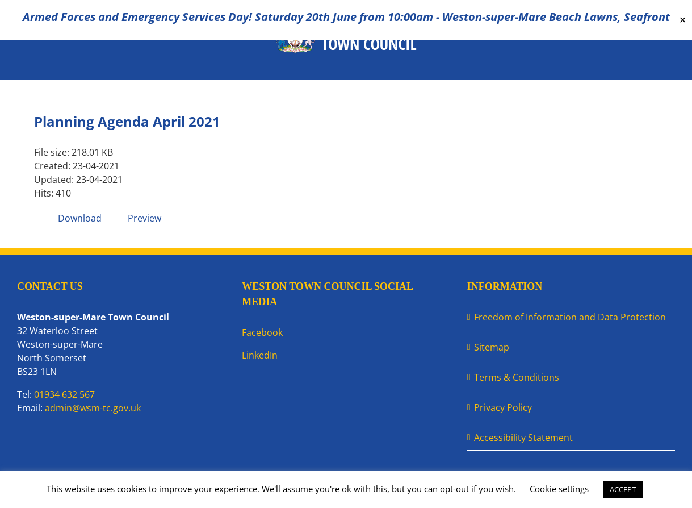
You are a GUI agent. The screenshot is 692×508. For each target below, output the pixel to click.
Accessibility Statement (523, 437)
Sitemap (491, 347)
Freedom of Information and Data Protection (570, 317)
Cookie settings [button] (559, 488)
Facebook (262, 332)
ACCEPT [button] (623, 489)
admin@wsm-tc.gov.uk (93, 408)
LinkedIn (260, 355)
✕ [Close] (682, 20)
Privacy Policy (503, 407)
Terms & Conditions (516, 377)
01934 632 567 (64, 394)
